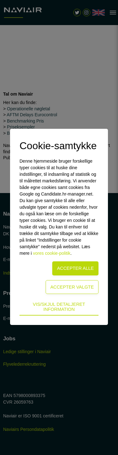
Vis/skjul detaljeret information (59, 307)
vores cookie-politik (51, 253)
